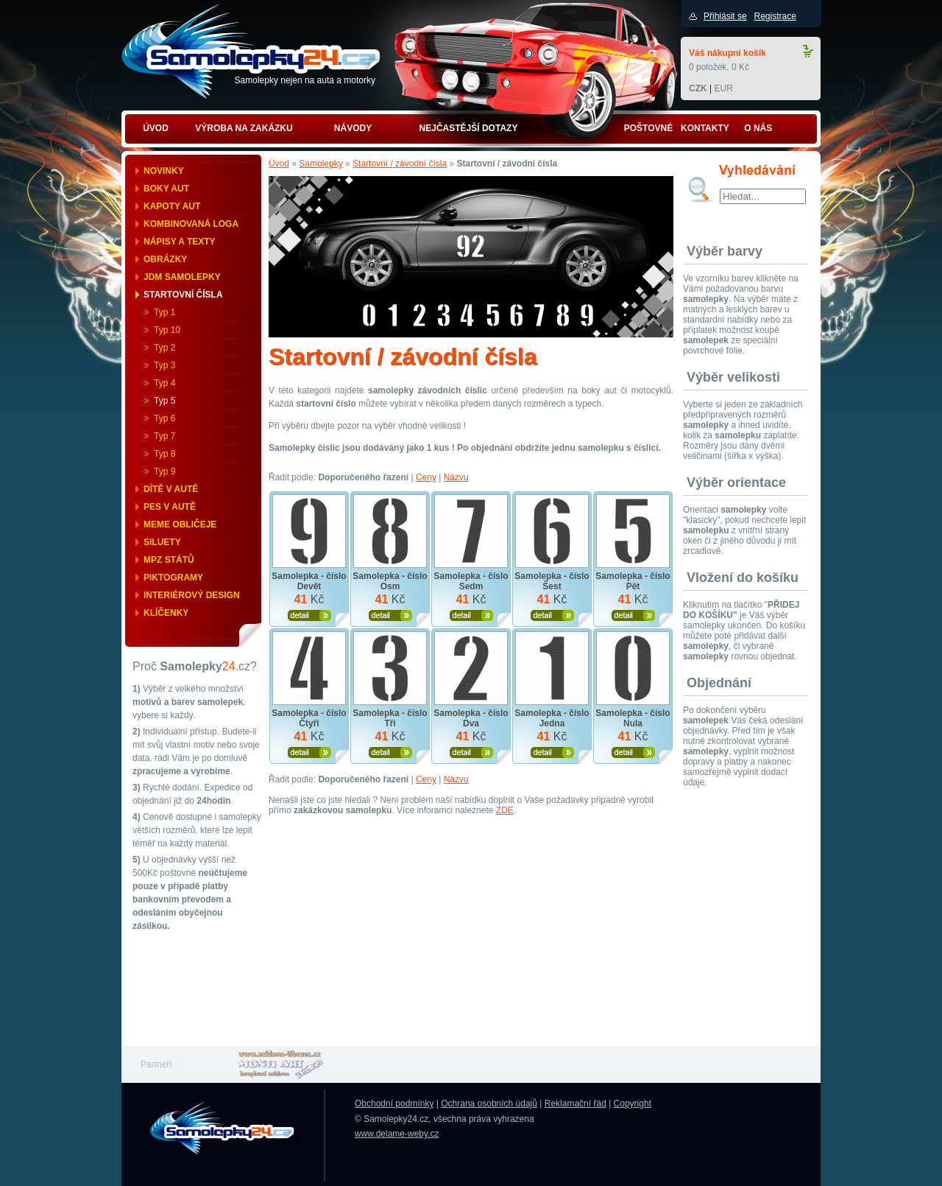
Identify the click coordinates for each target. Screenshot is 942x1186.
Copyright (632, 1103)
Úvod (279, 163)
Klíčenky (166, 613)
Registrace (775, 16)
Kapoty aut (172, 206)
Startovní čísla (183, 295)
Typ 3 (164, 365)
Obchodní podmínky (394, 1103)
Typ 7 (164, 436)
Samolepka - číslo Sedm (470, 581)
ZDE (505, 810)
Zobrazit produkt (309, 615)
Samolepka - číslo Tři (390, 718)
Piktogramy (173, 577)
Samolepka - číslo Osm (390, 581)
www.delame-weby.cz (397, 1134)
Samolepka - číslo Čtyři (309, 718)
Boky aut (166, 188)
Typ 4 (164, 383)
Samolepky (320, 163)
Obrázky (165, 259)
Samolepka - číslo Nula (632, 718)
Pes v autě (170, 507)
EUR (723, 88)
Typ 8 (164, 454)
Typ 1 (164, 312)
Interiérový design (192, 595)
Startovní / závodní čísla (400, 163)
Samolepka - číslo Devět (309, 581)
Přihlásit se (725, 16)
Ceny (426, 477)
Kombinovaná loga (191, 224)
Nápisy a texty (180, 241)
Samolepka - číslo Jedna (551, 718)
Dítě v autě (171, 489)
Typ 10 (167, 330)
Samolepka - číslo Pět (632, 581)
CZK (698, 88)
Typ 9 (164, 471)
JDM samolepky (182, 277)
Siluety (162, 542)
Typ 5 (164, 401)
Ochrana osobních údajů (489, 1103)
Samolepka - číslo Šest (551, 581)
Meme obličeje (180, 524)
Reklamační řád (575, 1103)
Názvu (456, 477)
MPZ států (169, 560)
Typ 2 (164, 348)
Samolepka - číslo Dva (470, 718)
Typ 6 (164, 418)
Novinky (164, 171)
